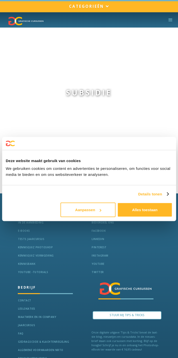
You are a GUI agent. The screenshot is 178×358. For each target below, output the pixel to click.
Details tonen (150, 194)
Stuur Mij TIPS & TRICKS (127, 315)
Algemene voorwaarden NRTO (40, 350)
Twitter (98, 272)
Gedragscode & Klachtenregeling (43, 341)
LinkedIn (98, 239)
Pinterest (99, 247)
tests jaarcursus (31, 239)
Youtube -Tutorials (33, 272)
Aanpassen (88, 210)
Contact (24, 300)
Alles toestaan (144, 210)
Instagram (100, 255)
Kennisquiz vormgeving (36, 255)
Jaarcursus (26, 325)
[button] (89, 6)
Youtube (98, 264)
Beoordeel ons (103, 222)
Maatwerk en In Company (37, 317)
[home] (25, 21)
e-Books (24, 230)
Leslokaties (26, 308)
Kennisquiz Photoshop (35, 247)
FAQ (21, 333)
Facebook (99, 230)
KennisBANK (26, 264)
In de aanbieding (31, 222)
